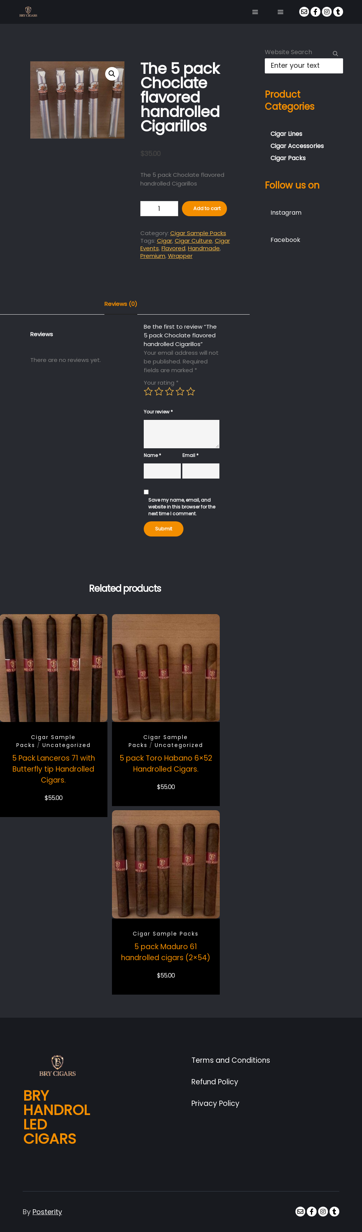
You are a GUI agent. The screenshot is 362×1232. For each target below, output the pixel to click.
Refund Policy (214, 1082)
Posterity (47, 1211)
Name (152, 455)
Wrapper (180, 256)
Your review (158, 412)
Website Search (288, 52)
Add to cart (207, 208)
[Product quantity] (159, 208)
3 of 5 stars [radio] (169, 391)
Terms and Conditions (230, 1060)
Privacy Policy (215, 1103)
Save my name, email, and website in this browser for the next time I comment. (181, 507)
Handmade (204, 248)
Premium (152, 256)
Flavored (173, 248)
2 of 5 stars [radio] (158, 391)
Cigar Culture (193, 241)
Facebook (285, 239)
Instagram (285, 212)
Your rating (161, 383)
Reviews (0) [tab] (120, 304)
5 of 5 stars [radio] (190, 391)
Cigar (164, 241)
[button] (112, 74)
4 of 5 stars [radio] (180, 391)
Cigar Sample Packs (198, 233)
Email (190, 455)
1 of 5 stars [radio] (148, 391)
